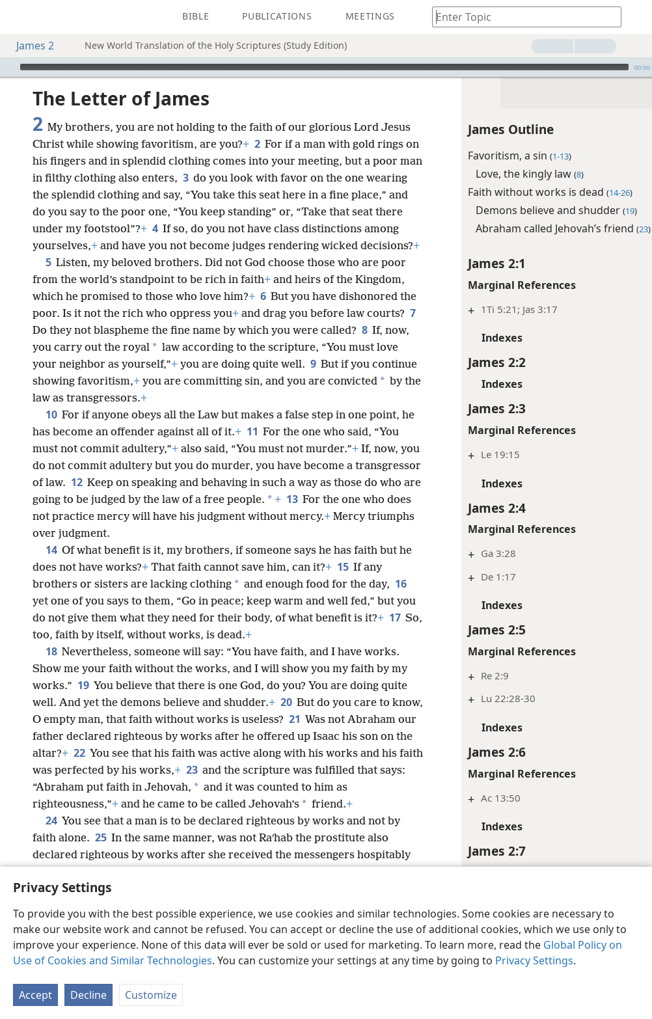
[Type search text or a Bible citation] (520, 16)
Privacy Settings (534, 960)
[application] (326, 67)
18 (51, 685)
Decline (88, 995)
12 (223, 499)
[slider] (324, 67)
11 (300, 448)
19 (142, 719)
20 (365, 736)
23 (85, 820)
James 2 (28, 45)
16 (83, 634)
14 (51, 584)
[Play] (8, 67)
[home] (19, 17)
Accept (35, 995)
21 (85, 770)
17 (139, 668)
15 (377, 600)
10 (51, 431)
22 (279, 787)
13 (162, 533)
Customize (151, 995)
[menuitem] (19, 17)
